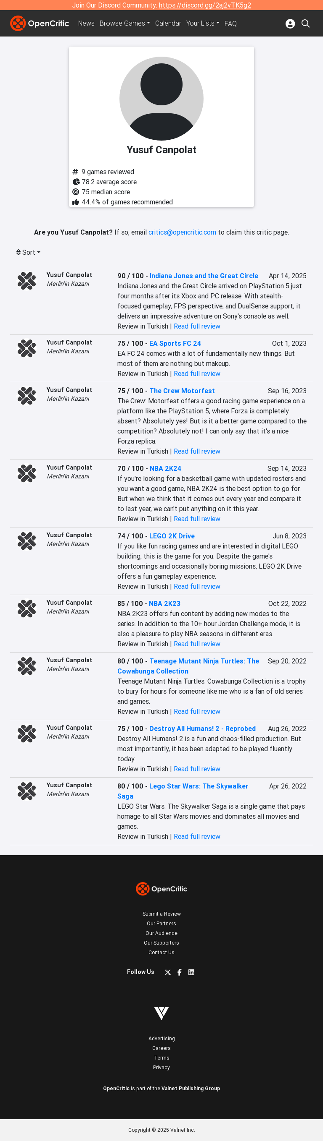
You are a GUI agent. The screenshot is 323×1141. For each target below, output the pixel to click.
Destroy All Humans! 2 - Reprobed (202, 728)
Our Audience (161, 933)
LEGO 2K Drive (172, 536)
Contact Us (161, 952)
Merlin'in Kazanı (68, 283)
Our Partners (161, 923)
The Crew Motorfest (182, 390)
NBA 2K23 (164, 603)
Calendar (169, 23)
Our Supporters (161, 943)
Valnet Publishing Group (191, 1088)
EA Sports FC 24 (175, 343)
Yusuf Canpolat (69, 275)
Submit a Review (162, 914)
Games (123, 23)
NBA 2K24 (165, 468)
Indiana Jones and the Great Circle (204, 276)
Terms (161, 1058)
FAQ (231, 23)
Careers (161, 1048)
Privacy (161, 1067)
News (86, 23)
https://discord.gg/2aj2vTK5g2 (205, 5)
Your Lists (201, 23)
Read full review (197, 326)
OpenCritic (116, 1088)
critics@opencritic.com (182, 232)
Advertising (161, 1038)
